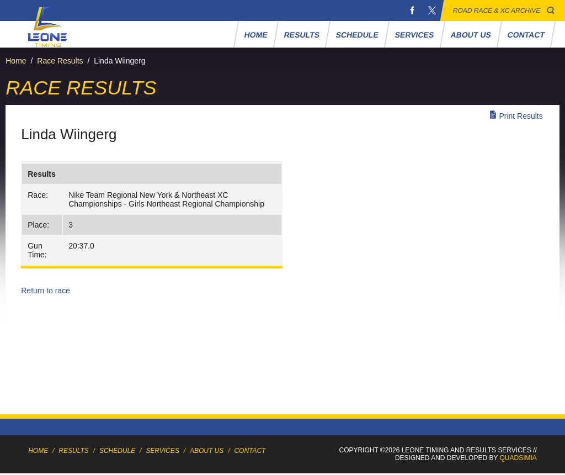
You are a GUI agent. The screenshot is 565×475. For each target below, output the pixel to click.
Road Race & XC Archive (496, 10)
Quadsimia (518, 458)
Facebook (412, 10)
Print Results (520, 116)
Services (415, 34)
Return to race (45, 290)
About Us (471, 34)
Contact (526, 34)
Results (302, 34)
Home (256, 34)
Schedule (357, 34)
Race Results (60, 60)
